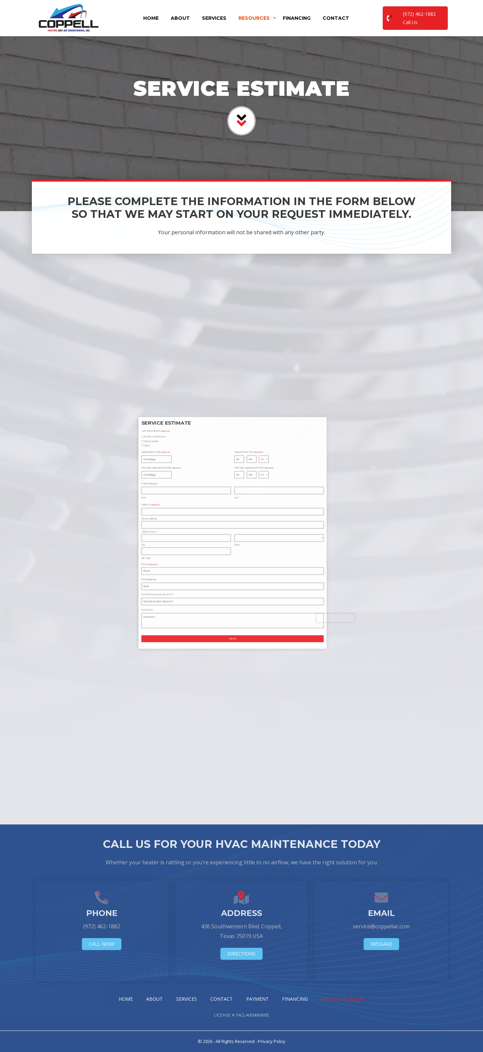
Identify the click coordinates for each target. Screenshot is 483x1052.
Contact (336, 18)
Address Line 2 (173, 532)
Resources (257, 18)
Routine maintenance (174, 502)
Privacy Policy (271, 1041)
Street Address (173, 528)
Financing (297, 18)
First (171, 521)
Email (173, 547)
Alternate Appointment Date (177, 512)
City (171, 536)
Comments (172, 557)
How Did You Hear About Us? (176, 552)
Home (151, 18)
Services (214, 18)
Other (172, 505)
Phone (173, 542)
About (180, 18)
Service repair (173, 504)
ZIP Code (172, 540)
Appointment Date (175, 507)
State (201, 536)
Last (200, 521)
